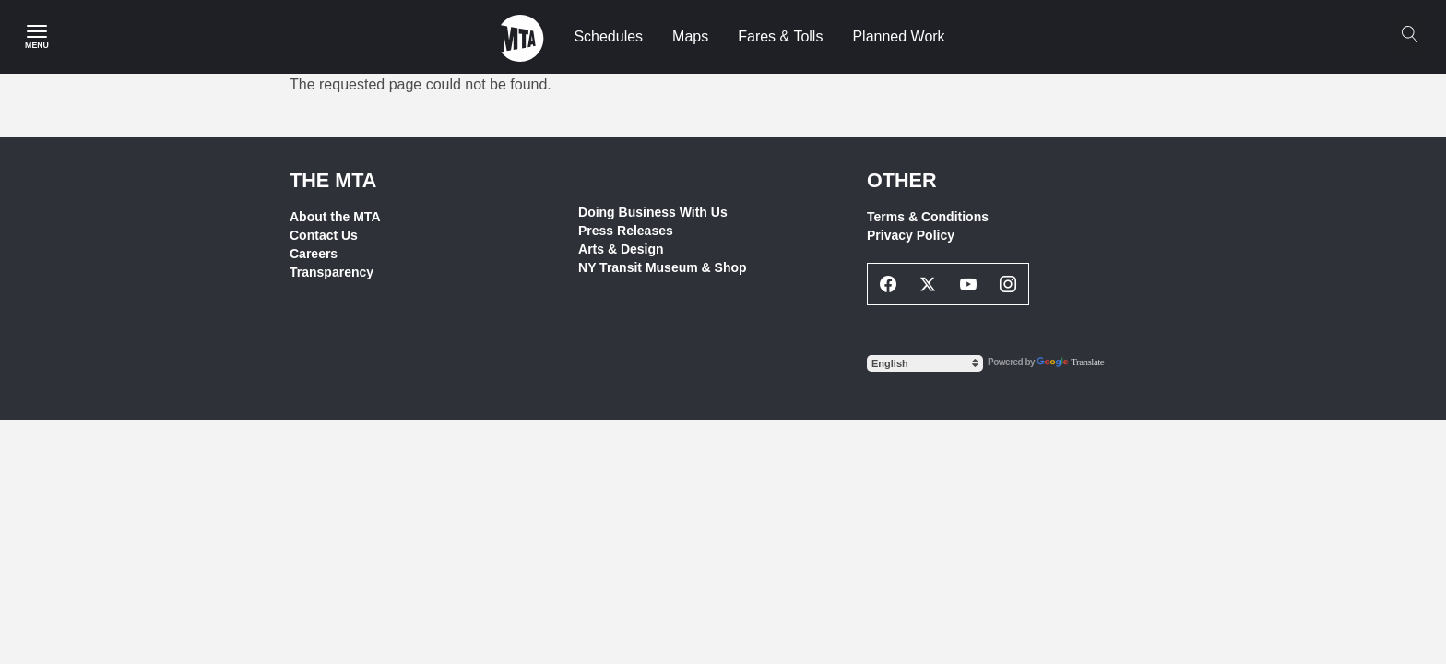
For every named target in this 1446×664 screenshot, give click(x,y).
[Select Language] (925, 363)
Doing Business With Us (653, 212)
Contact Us (324, 235)
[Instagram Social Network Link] (1009, 284)
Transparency (331, 272)
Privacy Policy (910, 235)
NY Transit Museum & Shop (662, 267)
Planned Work (898, 36)
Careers (314, 253)
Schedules (608, 36)
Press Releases (625, 230)
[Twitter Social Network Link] (928, 284)
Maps (690, 36)
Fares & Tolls (780, 36)
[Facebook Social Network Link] (888, 284)
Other (902, 180)
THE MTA (333, 180)
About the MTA (335, 216)
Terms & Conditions (928, 216)
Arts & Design (621, 249)
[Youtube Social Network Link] (968, 284)
